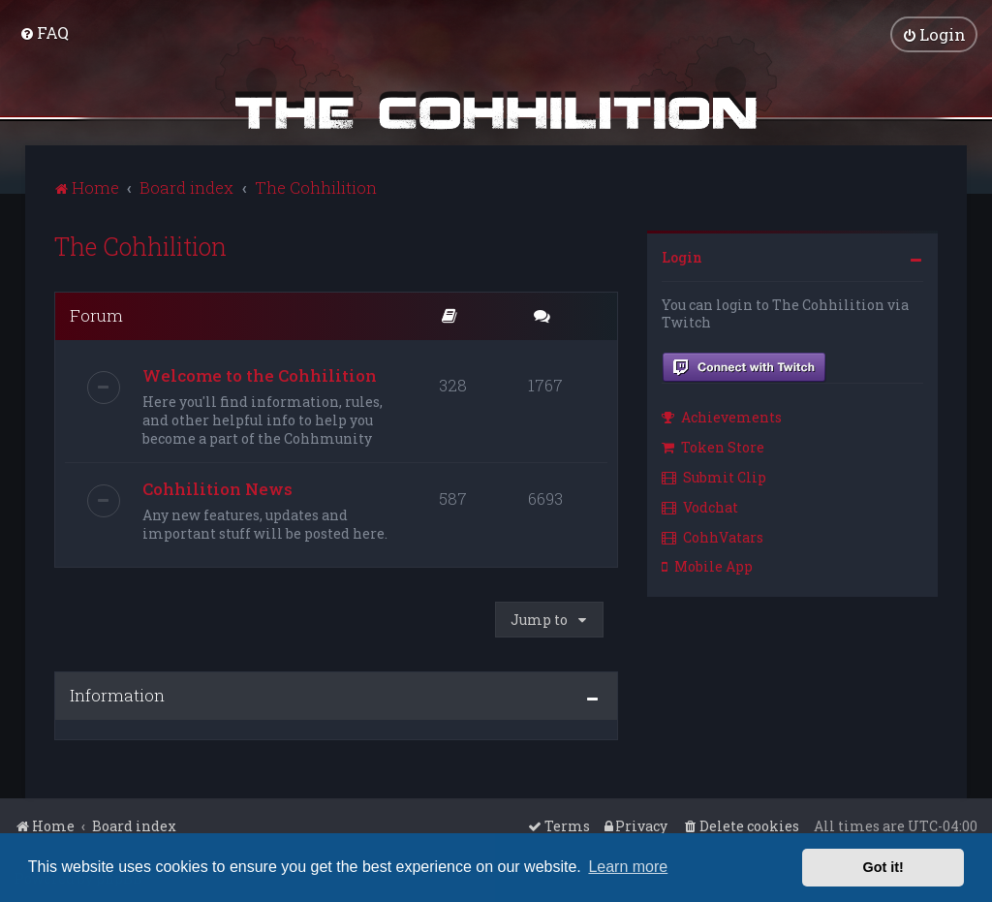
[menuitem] (44, 31)
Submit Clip (714, 474)
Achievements (722, 415)
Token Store (713, 445)
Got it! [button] (883, 867)
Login (682, 254)
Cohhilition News (217, 486)
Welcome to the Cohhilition (259, 372)
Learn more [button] (627, 866)
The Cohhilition (140, 244)
